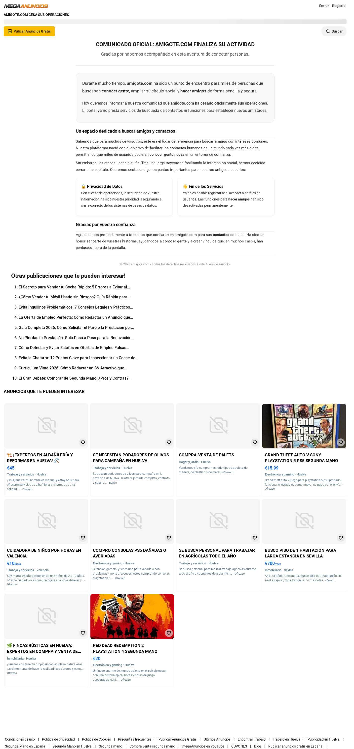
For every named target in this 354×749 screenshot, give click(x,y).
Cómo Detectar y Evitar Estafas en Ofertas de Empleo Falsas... (74, 347)
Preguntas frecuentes (134, 739)
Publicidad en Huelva (324, 739)
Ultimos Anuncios (217, 739)
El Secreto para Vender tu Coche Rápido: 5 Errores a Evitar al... (74, 287)
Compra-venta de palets (206, 454)
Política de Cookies (96, 739)
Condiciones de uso (20, 739)
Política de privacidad (58, 739)
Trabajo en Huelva (286, 739)
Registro (339, 6)
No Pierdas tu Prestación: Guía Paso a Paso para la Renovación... (76, 337)
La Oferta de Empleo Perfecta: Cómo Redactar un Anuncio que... (76, 317)
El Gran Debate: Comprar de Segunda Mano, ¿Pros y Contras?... (75, 378)
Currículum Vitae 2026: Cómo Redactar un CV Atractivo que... (73, 368)
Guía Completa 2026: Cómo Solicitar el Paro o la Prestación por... (76, 327)
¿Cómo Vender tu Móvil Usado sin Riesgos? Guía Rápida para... (74, 297)
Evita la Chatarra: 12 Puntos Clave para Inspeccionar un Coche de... (78, 357)
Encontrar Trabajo (252, 739)
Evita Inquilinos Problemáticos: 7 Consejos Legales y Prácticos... (76, 307)
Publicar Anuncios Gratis (177, 739)
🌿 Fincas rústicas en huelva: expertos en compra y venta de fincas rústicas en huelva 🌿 (42, 651)
